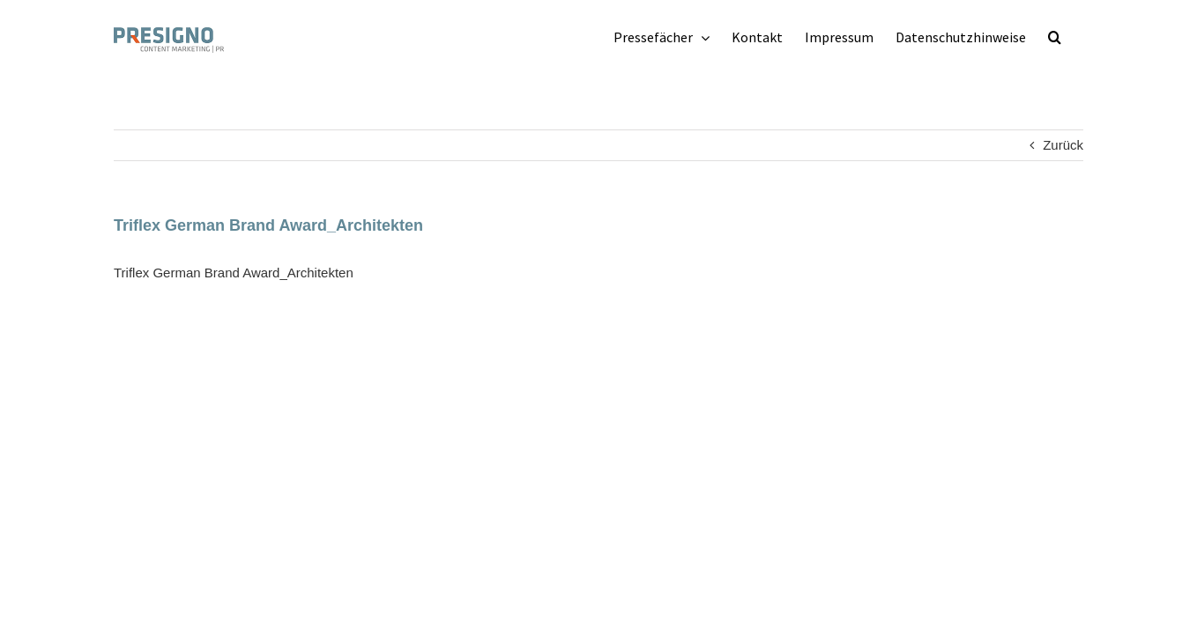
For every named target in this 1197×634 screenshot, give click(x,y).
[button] (1076, 37)
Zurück (1063, 144)
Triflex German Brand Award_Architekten (233, 272)
